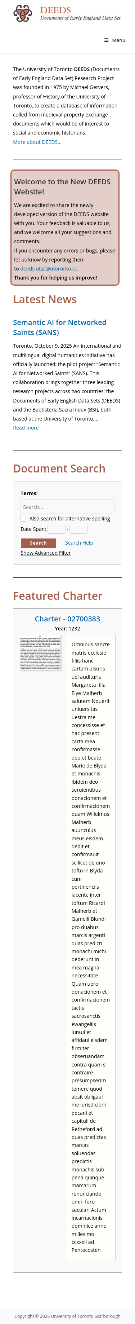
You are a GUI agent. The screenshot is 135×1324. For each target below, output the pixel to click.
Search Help (79, 542)
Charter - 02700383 (67, 619)
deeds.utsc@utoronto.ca (48, 268)
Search (38, 543)
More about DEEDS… (37, 141)
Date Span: (33, 528)
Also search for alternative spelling (70, 518)
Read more (26, 427)
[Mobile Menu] (115, 40)
